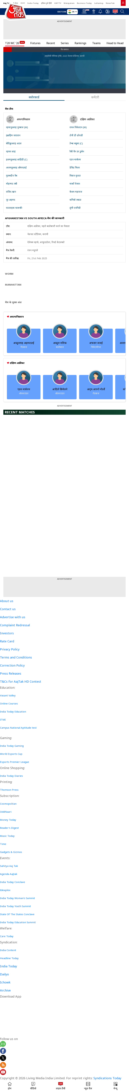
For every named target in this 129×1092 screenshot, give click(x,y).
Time (3, 844)
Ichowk (5, 982)
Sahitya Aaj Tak (9, 866)
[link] (123, 3)
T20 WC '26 (12, 43)
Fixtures (35, 43)
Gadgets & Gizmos (11, 852)
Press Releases (10, 673)
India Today (33, 3)
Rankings (80, 43)
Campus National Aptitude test (18, 727)
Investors (7, 633)
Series (65, 43)
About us (6, 601)
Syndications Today (107, 1078)
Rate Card (7, 641)
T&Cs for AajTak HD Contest (20, 681)
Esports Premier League (14, 762)
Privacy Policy (9, 649)
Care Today (6, 936)
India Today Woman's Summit (17, 898)
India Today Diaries (11, 775)
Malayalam (69, 3)
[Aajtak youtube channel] (3, 1072)
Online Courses (9, 703)
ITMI (3, 719)
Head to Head (114, 43)
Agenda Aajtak (8, 874)
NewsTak (110, 3)
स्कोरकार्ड (34, 97)
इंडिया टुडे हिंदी (46, 3)
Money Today (8, 819)
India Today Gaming (12, 745)
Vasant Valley (8, 695)
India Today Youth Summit (15, 906)
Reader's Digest (9, 827)
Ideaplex (5, 890)
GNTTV (57, 3)
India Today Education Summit (18, 922)
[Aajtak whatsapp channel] (3, 1044)
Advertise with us (12, 617)
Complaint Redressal (15, 625)
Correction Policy (12, 665)
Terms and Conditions (16, 657)
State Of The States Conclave (17, 914)
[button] (115, 1086)
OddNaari (5, 811)
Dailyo (4, 974)
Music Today (7, 835)
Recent (50, 43)
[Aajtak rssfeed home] (3, 1065)
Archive (5, 990)
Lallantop (98, 3)
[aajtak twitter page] (3, 1058)
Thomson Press (9, 789)
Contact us (8, 609)
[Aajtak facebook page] (3, 1051)
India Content (8, 950)
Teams (96, 43)
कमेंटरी (95, 97)
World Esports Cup (11, 753)
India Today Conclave (12, 882)
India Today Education (13, 711)
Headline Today (9, 958)
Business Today (84, 3)
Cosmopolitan (8, 803)
